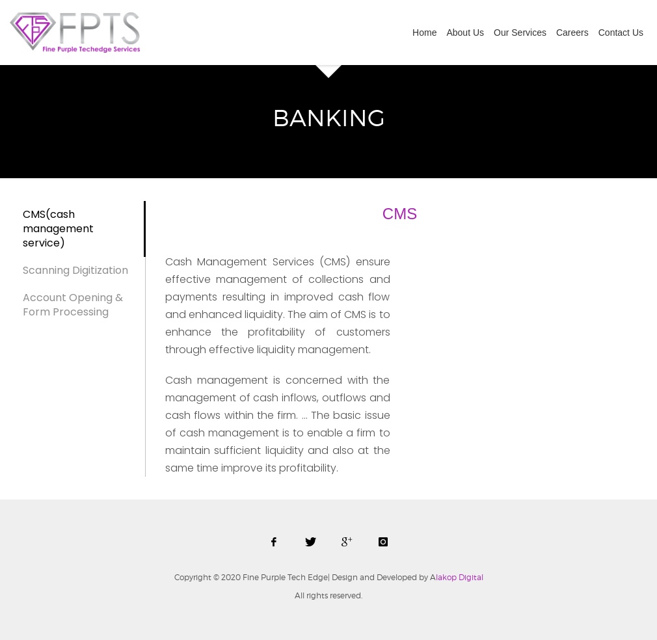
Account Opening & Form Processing (73, 304)
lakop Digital (456, 577)
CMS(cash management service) (58, 228)
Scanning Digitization (75, 270)
